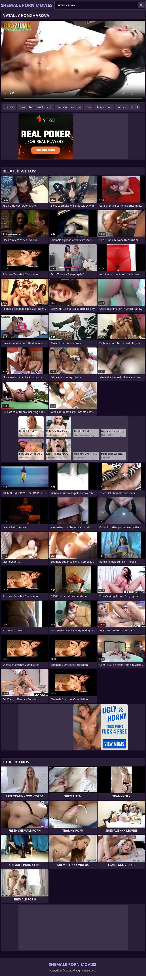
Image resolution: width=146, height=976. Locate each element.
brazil (134, 107)
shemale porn (104, 107)
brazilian (62, 107)
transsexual (36, 107)
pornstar (122, 107)
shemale (9, 107)
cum (49, 107)
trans (22, 107)
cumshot (76, 107)
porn (89, 107)
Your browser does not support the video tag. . (73, 61)
